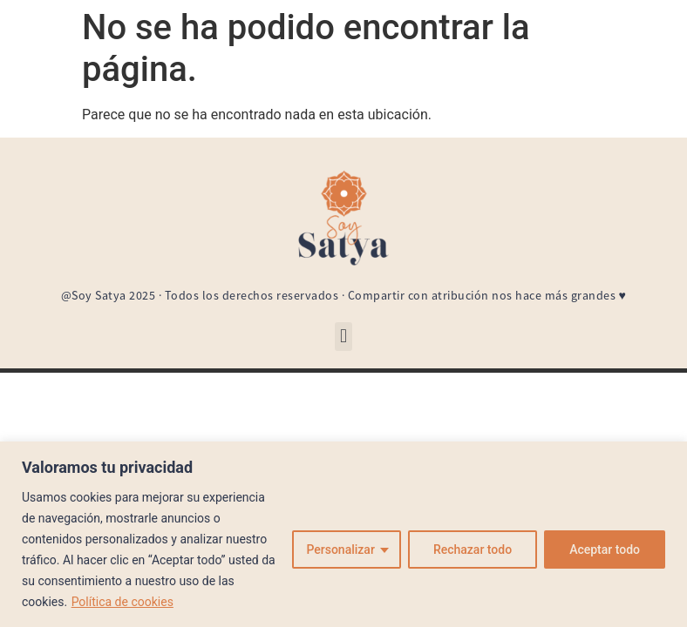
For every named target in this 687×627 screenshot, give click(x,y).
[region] (343, 534)
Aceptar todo (604, 549)
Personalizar (340, 549)
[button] (343, 336)
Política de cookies (122, 602)
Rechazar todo (472, 549)
